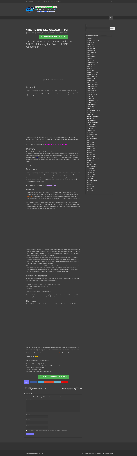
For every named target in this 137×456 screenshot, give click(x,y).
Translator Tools (91, 170)
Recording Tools (91, 150)
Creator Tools (90, 80)
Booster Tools (90, 60)
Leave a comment (32, 33)
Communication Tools (92, 72)
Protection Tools (91, 148)
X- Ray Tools (90, 190)
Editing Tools (90, 98)
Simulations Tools (91, 164)
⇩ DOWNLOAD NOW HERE (53, 37)
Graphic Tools (90, 112)
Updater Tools (91, 176)
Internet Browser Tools (93, 116)
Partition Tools (91, 136)
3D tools (89, 38)
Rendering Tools (91, 154)
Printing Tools (90, 142)
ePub (37, 157)
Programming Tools (92, 146)
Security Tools (90, 160)
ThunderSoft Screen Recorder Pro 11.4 (56, 144)
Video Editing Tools (92, 180)
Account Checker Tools (93, 40)
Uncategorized (91, 174)
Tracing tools (90, 168)
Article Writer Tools (92, 52)
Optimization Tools (92, 134)
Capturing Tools (91, 66)
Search (88, 26)
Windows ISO (90, 188)
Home (26, 25)
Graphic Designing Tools (93, 110)
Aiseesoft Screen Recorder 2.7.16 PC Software (37, 389)
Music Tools (90, 128)
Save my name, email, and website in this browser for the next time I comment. (47, 430)
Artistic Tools (90, 54)
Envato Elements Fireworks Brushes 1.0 (56, 165)
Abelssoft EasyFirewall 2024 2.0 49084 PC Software (70, 389)
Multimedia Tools (91, 126)
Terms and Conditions (55, 1)
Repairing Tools (91, 156)
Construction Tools (92, 76)
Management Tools (92, 120)
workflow (59, 353)
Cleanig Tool (90, 70)
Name (28, 414)
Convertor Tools (34, 25)
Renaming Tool (91, 152)
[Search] (112, 28)
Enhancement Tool (91, 104)
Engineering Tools (91, 102)
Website (28, 425)
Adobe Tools (90, 44)
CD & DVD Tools (91, 68)
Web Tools (90, 184)
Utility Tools (90, 178)
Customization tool (92, 82)
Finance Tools (90, 106)
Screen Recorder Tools (93, 158)
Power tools (90, 140)
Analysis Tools (90, 46)
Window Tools (90, 186)
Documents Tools (59, 32)
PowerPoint (30, 196)
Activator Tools (91, 42)
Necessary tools (91, 130)
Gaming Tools (90, 108)
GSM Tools (90, 114)
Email (28, 420)
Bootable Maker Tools (92, 62)
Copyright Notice (29, 1)
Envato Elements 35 (50, 185)
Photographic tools (92, 138)
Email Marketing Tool (92, 100)
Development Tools (92, 90)
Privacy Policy (45, 1)
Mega (36, 356)
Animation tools (91, 48)
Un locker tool (90, 172)
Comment (29, 399)
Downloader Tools (92, 94)
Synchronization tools (92, 166)
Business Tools (91, 64)
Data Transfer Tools (92, 86)
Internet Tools (90, 118)
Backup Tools (90, 58)
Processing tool (91, 144)
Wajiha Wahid (31, 32)
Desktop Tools (91, 88)
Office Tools (65, 32)
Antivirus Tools (91, 50)
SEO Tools (89, 162)
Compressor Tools (92, 74)
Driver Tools (90, 96)
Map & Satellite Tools (92, 122)
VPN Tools (89, 182)
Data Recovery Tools (92, 84)
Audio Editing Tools (92, 56)
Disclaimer (37, 1)
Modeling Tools (91, 124)
